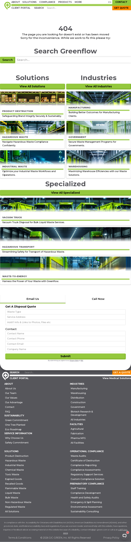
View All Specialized (65, 192)
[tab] (33, 299)
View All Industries (98, 86)
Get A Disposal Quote (20, 306)
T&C (82, 360)
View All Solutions (32, 86)
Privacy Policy (74, 360)
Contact (11, 329)
